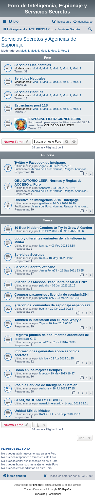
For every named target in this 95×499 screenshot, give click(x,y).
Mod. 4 (25, 50)
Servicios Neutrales (29, 78)
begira (43, 308)
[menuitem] (13, 22)
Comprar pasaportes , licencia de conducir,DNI (51, 294)
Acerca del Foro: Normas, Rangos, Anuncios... (60, 169)
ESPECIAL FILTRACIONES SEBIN (55, 119)
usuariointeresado (50, 403)
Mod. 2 (55, 50)
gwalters (44, 203)
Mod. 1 (65, 50)
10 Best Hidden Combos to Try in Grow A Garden (53, 228)
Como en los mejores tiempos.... (40, 370)
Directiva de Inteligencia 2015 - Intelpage (46, 200)
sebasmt (44, 187)
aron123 (44, 342)
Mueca (43, 373)
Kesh (42, 258)
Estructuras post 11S (31, 105)
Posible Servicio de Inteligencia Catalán (45, 385)
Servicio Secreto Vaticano (34, 267)
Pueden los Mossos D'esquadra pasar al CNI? (50, 282)
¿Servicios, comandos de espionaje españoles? (52, 305)
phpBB (37, 484)
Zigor (42, 166)
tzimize (43, 358)
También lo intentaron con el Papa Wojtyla (47, 320)
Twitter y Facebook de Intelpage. (40, 162)
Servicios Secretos (29, 254)
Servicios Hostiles (28, 92)
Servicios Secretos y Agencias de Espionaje (38, 42)
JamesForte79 (48, 270)
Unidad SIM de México (32, 411)
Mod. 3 (45, 50)
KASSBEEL (46, 414)
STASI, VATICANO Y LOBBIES (38, 400)
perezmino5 (46, 297)
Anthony (44, 388)
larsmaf (43, 245)
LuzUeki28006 (48, 231)
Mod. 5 (35, 50)
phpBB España (62, 489)
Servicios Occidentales (32, 65)
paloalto (44, 285)
